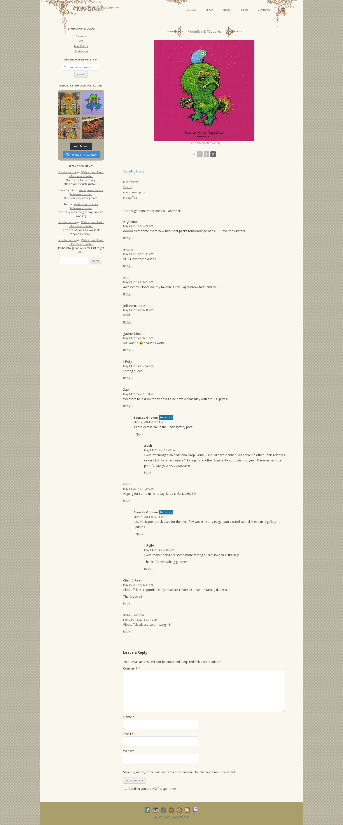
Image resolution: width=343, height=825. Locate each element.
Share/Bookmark (133, 171)
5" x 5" (127, 187)
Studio (191, 10)
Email (128, 734)
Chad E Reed (132, 580)
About (227, 10)
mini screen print (134, 192)
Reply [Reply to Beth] (127, 294)
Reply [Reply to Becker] (127, 266)
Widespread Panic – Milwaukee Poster (86, 174)
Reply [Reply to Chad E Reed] (127, 603)
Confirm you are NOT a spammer (150, 788)
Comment (131, 668)
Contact (264, 10)
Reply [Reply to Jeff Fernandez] (127, 322)
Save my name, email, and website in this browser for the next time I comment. (179, 772)
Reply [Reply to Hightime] (127, 238)
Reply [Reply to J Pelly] (127, 378)
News (244, 10)
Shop (209, 10)
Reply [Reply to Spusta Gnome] (137, 434)
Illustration (81, 51)
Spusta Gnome (146, 417)
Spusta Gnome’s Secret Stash (171, 817)
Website (129, 751)
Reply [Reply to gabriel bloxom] (127, 350)
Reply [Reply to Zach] (127, 406)
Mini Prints (81, 46)
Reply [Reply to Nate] (127, 500)
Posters (81, 35)
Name (129, 717)
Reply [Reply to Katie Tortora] (127, 631)
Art (81, 41)
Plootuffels (130, 198)
